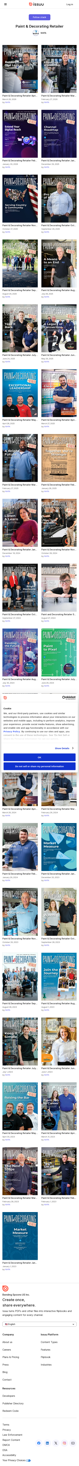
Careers (6, 1349)
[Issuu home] (36, 4)
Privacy (6, 1429)
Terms (5, 1424)
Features (45, 1349)
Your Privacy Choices (16, 1460)
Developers (8, 1395)
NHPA (39, 33)
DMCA (6, 1444)
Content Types (49, 1342)
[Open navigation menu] (5, 4)
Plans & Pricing (10, 1357)
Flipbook (46, 1357)
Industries (46, 1364)
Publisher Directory (13, 1403)
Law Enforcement (12, 1434)
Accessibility (9, 1455)
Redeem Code (10, 1410)
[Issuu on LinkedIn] (47, 1443)
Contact (7, 1379)
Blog (4, 1372)
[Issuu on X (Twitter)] (56, 1443)
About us (7, 1342)
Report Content (11, 1439)
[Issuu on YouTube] (73, 1443)
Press (5, 1364)
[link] (69, 4)
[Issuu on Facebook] (38, 1443)
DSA (4, 1450)
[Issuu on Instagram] (64, 1443)
